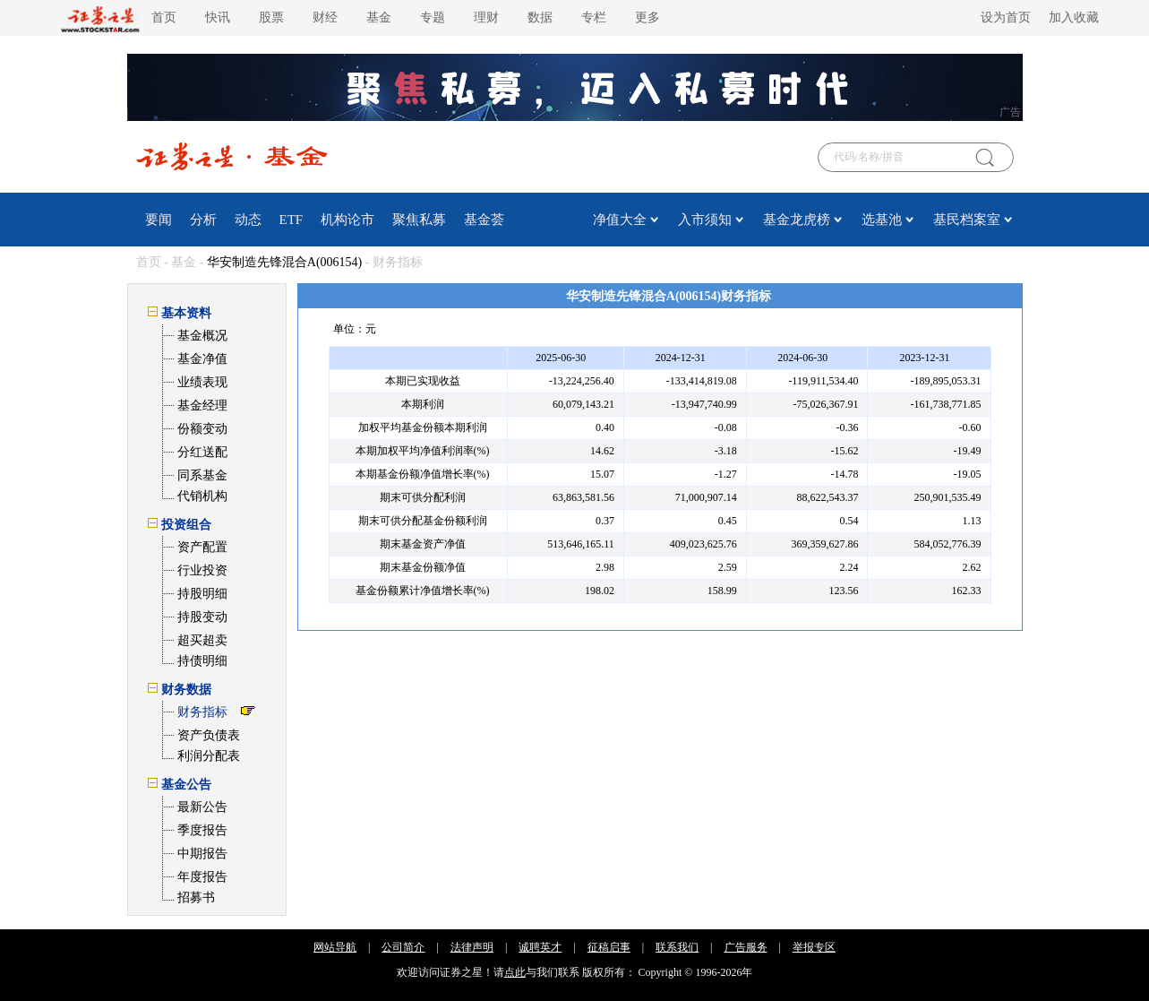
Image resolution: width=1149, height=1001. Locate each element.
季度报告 (202, 830)
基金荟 (484, 219)
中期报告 (202, 853)
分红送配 (202, 452)
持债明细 (202, 661)
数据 (540, 17)
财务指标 (202, 712)
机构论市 (347, 219)
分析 (203, 219)
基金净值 (202, 359)
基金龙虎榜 (796, 219)
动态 (248, 219)
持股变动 (202, 617)
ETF (291, 219)
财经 (325, 17)
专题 (432, 17)
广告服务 (746, 947)
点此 (515, 972)
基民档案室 (966, 219)
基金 (378, 17)
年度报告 (202, 877)
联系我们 (677, 947)
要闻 (158, 219)
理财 (486, 17)
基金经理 (202, 405)
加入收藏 (1074, 17)
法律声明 (471, 947)
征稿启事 (608, 947)
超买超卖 (202, 640)
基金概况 (202, 335)
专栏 (593, 17)
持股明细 (202, 593)
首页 (163, 17)
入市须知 (705, 219)
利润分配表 (208, 756)
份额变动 (202, 429)
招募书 (196, 897)
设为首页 (1006, 17)
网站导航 (334, 947)
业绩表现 (202, 382)
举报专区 (814, 947)
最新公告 (202, 807)
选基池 (882, 219)
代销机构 (202, 496)
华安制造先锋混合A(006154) (284, 262)
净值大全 (620, 219)
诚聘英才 (540, 947)
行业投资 (202, 570)
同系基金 (202, 475)
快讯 (217, 17)
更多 (647, 17)
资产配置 (202, 547)
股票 (271, 17)
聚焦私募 (419, 219)
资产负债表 (208, 735)
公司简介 (403, 947)
